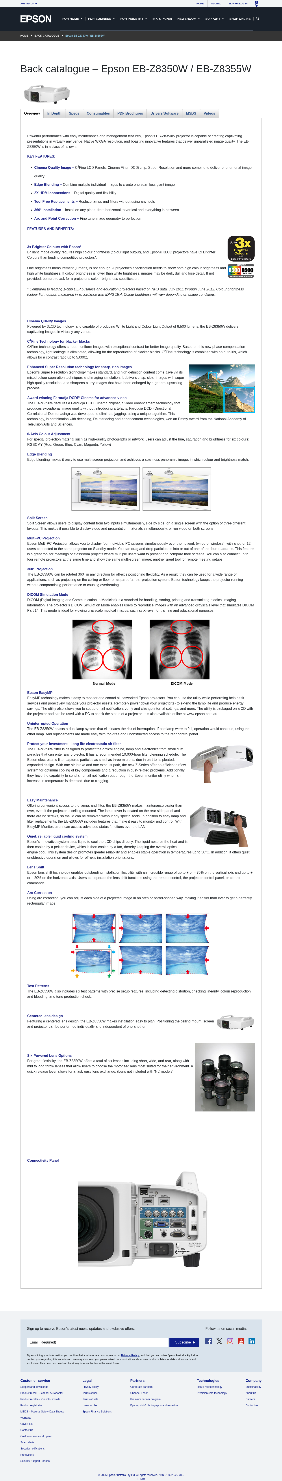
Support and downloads (34, 1386)
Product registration (31, 1405)
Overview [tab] (32, 113)
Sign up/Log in (237, 3)
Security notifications (32, 1448)
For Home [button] (71, 18)
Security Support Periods (35, 1460)
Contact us (26, 1430)
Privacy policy (90, 1386)
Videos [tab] (209, 113)
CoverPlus (26, 1423)
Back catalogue (47, 35)
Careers (250, 1399)
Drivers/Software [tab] (164, 113)
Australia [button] (27, 3)
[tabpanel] (141, 703)
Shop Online (239, 18)
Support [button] (213, 18)
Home (200, 3)
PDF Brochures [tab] (130, 113)
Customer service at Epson (36, 1436)
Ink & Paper (162, 18)
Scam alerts (27, 1442)
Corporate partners (141, 1386)
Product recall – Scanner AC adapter (41, 1393)
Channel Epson (139, 1393)
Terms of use (90, 1393)
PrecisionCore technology (212, 1393)
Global (216, 3)
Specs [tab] (74, 113)
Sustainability (253, 1386)
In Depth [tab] (54, 113)
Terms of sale (90, 1399)
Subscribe (183, 1342)
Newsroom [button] (187, 18)
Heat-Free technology (209, 1386)
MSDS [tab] (191, 113)
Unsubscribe (89, 1405)
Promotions (27, 1454)
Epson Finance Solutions (97, 1411)
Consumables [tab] (98, 113)
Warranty (25, 1417)
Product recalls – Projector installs (40, 1399)
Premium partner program (145, 1399)
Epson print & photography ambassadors (154, 1405)
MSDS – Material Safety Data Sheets (42, 1411)
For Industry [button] (132, 18)
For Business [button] (100, 18)
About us (251, 1393)
